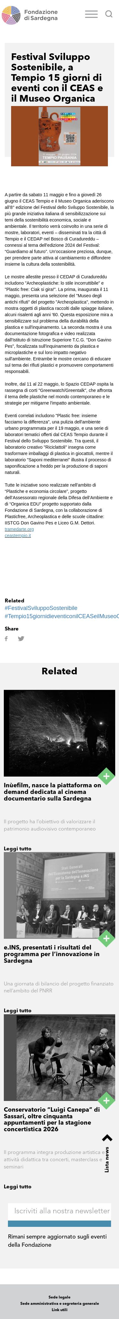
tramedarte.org (19, 529)
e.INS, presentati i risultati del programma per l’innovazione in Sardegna (52, 954)
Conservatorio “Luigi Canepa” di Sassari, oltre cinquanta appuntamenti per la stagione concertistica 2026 (52, 1120)
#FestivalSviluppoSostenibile (41, 608)
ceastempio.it (18, 535)
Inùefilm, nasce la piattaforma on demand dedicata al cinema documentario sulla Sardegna (52, 792)
